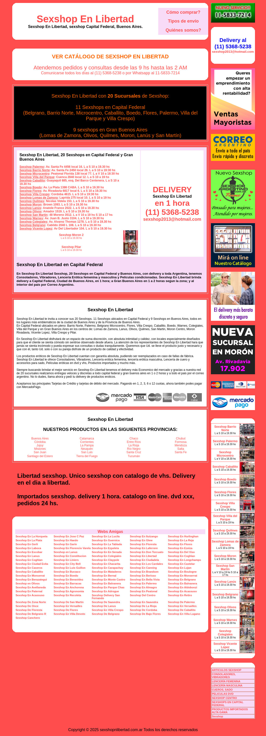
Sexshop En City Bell (67, 563)
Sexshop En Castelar (181, 563)
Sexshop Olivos (30, 211)
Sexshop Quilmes (31, 201)
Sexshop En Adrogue (105, 591)
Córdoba (40, 442)
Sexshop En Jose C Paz (69, 536)
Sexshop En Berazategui (31, 579)
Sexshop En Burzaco (67, 571)
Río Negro (134, 449)
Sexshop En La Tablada (107, 544)
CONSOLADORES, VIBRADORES (224, 676)
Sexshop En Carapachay (107, 567)
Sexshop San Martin (33, 215)
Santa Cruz (133, 452)
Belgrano (34, 113)
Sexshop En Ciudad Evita (31, 563)
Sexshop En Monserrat (30, 575)
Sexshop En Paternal (28, 591)
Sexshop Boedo (30, 187)
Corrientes (87, 442)
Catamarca (87, 438)
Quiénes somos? (183, 30)
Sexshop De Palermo (181, 602)
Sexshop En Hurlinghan (183, 536)
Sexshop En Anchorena (69, 587)
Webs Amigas (110, 531)
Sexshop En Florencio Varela (72, 548)
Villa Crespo (120, 118)
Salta (180, 449)
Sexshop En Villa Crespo (107, 609)
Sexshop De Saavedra (106, 602)
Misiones (40, 449)
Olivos (90, 135)
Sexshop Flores (30, 191)
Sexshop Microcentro (34, 173)
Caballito (114, 113)
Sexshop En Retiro (180, 595)
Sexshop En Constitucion (70, 556)
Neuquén (87, 449)
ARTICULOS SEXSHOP (226, 670)
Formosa (180, 442)
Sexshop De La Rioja (143, 606)
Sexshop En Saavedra (144, 602)
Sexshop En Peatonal (143, 591)
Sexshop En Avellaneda (30, 587)
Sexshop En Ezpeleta (105, 548)
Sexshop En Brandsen (144, 571)
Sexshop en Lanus (65, 552)
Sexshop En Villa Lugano (184, 613)
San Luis (87, 452)
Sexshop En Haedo (66, 540)
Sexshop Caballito (32, 180)
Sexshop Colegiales (33, 221)
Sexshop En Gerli (26, 544)
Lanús (144, 135)
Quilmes (109, 135)
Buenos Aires (40, 438)
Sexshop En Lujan (179, 567)
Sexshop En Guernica (106, 540)
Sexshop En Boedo (66, 575)
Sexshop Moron (30, 204)
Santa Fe (181, 452)
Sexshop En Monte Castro (108, 579)
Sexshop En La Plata (28, 540)
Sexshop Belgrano (32, 225)
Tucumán (134, 456)
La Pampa (87, 445)
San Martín (168, 135)
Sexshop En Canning (143, 567)
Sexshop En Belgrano (182, 579)
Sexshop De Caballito (181, 609)
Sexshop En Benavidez (68, 579)
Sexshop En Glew (141, 540)
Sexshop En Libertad (85, 18)
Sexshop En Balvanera (106, 583)
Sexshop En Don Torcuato (146, 552)
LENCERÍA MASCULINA (227, 685)
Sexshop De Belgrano (106, 613)
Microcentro (89, 113)
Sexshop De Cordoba (143, 609)
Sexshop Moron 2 (71, 235)
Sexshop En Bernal (104, 575)
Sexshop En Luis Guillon (69, 567)
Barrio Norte (60, 113)
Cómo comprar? (183, 12)
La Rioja (133, 445)
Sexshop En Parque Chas (108, 587)
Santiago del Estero (40, 456)
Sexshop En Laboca (28, 548)
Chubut (180, 438)
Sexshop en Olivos (27, 583)
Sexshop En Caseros (28, 567)
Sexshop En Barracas (67, 583)
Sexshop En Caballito (29, 571)
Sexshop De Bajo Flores (145, 613)
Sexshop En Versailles (68, 606)
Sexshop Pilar (71, 247)
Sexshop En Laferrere (144, 548)
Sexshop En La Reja (181, 540)
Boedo (133, 113)
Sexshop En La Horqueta (31, 536)
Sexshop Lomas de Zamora (38, 197)
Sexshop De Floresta (28, 609)
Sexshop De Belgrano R (30, 613)
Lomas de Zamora (61, 135)
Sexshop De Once (26, 606)
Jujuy (39, 445)
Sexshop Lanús (30, 208)
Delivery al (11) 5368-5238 (233, 43)
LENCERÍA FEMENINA (226, 681)
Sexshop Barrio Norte (34, 170)
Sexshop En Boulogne (182, 571)
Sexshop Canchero (27, 617)
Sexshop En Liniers (66, 559)
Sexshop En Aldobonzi (182, 587)
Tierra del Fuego (87, 456)
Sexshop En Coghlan (181, 556)
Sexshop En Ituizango (144, 536)
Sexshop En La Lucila (106, 536)
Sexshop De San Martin (69, 602)
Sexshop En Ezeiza (180, 548)
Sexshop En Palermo (143, 583)
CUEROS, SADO (222, 689)
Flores (150, 113)
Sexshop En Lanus (27, 556)
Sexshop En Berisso (143, 575)
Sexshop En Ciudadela (144, 559)
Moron (127, 135)
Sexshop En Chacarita (106, 563)
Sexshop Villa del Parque (36, 177)
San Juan (40, 452)
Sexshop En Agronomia (69, 591)
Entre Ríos (134, 442)
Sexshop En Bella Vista (144, 579)
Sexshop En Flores (180, 544)
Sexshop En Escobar (28, 552)
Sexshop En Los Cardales (146, 563)
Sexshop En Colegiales (106, 556)
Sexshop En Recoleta (67, 595)
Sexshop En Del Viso (181, 552)
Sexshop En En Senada (107, 552)
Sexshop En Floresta (143, 544)
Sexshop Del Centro (143, 595)
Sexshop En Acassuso (182, 591)
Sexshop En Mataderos (106, 571)
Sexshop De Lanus (104, 606)
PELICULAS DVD (223, 693)
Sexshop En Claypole (105, 559)
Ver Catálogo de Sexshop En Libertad (110, 56)
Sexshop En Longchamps (184, 559)
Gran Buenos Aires (126, 129)
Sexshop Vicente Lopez (35, 228)
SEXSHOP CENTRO (224, 698)
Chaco (134, 438)
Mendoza (181, 445)
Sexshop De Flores (66, 609)
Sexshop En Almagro (143, 587)
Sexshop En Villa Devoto (69, 613)
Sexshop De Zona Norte (30, 602)
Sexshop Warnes (31, 218)
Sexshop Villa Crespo (34, 194)
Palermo (168, 113)
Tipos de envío (183, 21)
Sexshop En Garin (65, 544)
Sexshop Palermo (31, 166)
